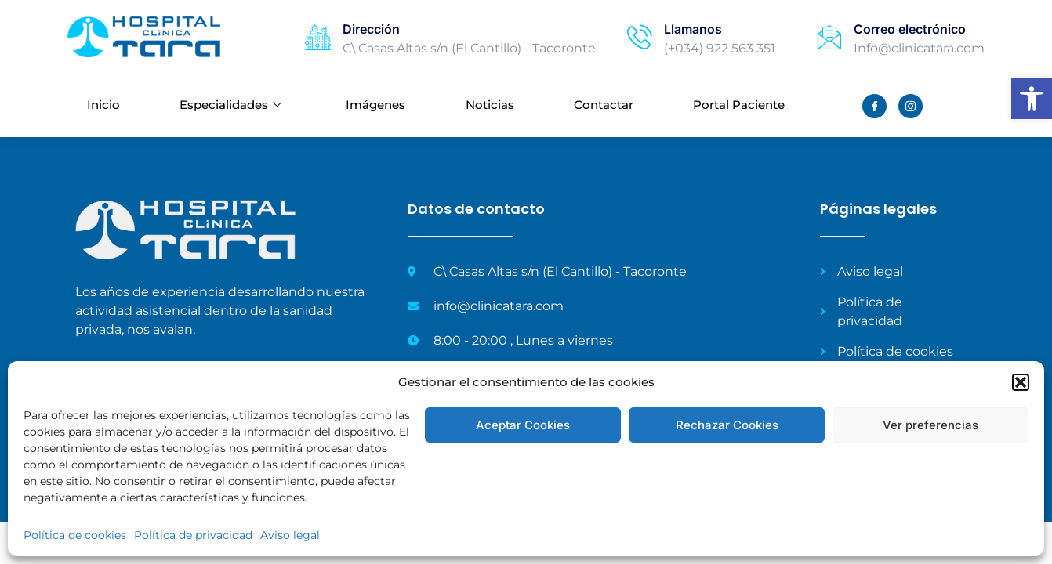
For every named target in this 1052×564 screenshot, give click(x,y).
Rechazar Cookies (727, 425)
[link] (1031, 98)
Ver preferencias (930, 425)
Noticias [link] (490, 105)
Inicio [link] (103, 105)
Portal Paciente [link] (739, 105)
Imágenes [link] (375, 105)
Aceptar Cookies (523, 425)
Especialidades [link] (230, 105)
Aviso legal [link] (290, 535)
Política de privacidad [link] (193, 535)
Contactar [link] (603, 105)
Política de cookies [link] (75, 535)
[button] (1020, 382)
